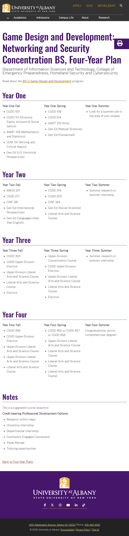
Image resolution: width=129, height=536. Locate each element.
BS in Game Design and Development (47, 81)
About (85, 17)
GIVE (89, 5)
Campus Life (66, 17)
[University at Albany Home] (29, 7)
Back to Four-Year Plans (17, 461)
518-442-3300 (92, 524)
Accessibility (67, 529)
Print (126, 44)
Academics (20, 17)
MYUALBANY (106, 5)
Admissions (42, 17)
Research (104, 17)
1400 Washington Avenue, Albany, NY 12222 (52, 524)
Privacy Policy (83, 529)
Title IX (95, 529)
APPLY (77, 5)
